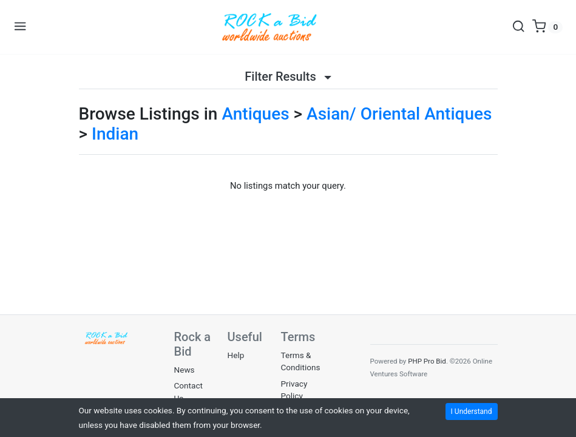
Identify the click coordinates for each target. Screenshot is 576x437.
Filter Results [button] (288, 76)
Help (236, 355)
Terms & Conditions (300, 361)
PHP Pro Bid (427, 361)
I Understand (471, 411)
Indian (115, 134)
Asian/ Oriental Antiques (399, 114)
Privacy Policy (294, 390)
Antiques (255, 114)
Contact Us (188, 391)
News (184, 369)
